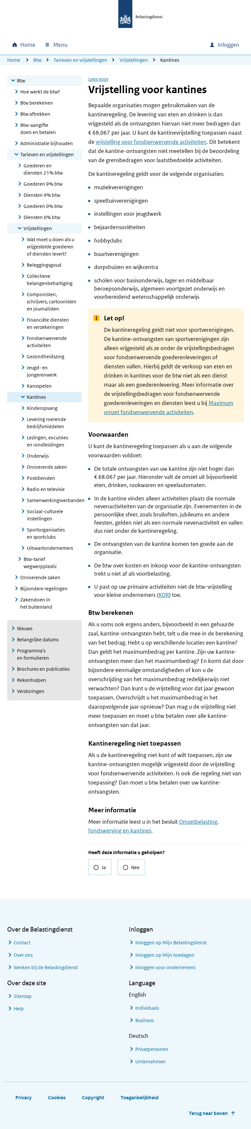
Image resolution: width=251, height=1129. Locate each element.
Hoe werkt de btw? (40, 92)
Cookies (57, 1097)
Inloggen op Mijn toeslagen (164, 955)
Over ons (23, 955)
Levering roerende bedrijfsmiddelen (46, 423)
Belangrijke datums (38, 639)
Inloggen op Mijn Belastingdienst (171, 942)
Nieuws (24, 628)
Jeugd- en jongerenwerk (42, 371)
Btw (37, 60)
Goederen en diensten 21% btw (43, 169)
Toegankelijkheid (140, 1097)
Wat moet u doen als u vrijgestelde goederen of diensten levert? (50, 246)
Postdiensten (41, 478)
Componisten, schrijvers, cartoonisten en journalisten (51, 301)
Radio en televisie (46, 489)
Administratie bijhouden (46, 143)
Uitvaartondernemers (50, 548)
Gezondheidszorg (45, 356)
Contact (22, 942)
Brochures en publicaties (43, 669)
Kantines (36, 397)
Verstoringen (30, 691)
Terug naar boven (208, 1113)
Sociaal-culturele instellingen (45, 515)
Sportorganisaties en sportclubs (46, 533)
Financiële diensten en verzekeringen (48, 323)
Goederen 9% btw (43, 184)
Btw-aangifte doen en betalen (38, 128)
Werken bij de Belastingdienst (46, 967)
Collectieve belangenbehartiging (50, 279)
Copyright (93, 1097)
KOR (164, 594)
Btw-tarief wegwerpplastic (40, 562)
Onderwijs (38, 456)
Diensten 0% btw (42, 217)
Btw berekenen (36, 103)
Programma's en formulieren (33, 654)
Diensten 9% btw (42, 195)
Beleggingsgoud (44, 265)
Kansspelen (39, 386)
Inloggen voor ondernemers (165, 967)
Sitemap (23, 996)
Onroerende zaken (47, 467)
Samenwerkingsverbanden (54, 500)
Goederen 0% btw (43, 206)
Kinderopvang (42, 408)
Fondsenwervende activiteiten (47, 341)
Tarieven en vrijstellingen (80, 60)
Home (13, 60)
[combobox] (148, 45)
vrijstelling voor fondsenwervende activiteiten (151, 141)
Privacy (23, 1097)
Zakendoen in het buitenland (36, 603)
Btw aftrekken (35, 114)
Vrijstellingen (134, 60)
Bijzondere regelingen (44, 588)
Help (19, 1008)
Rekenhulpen (31, 680)
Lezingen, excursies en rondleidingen (47, 441)
